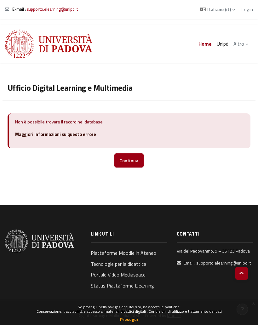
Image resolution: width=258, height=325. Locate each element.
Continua (128, 160)
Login (247, 9)
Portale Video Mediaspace (118, 274)
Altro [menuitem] (238, 44)
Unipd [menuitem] (222, 44)
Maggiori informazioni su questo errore (55, 134)
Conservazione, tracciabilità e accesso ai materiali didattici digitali (92, 311)
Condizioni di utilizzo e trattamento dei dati (185, 311)
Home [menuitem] (205, 44)
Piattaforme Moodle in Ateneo (123, 253)
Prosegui (129, 319)
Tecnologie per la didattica (118, 264)
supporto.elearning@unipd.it (52, 9)
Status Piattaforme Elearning (122, 285)
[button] (217, 9)
